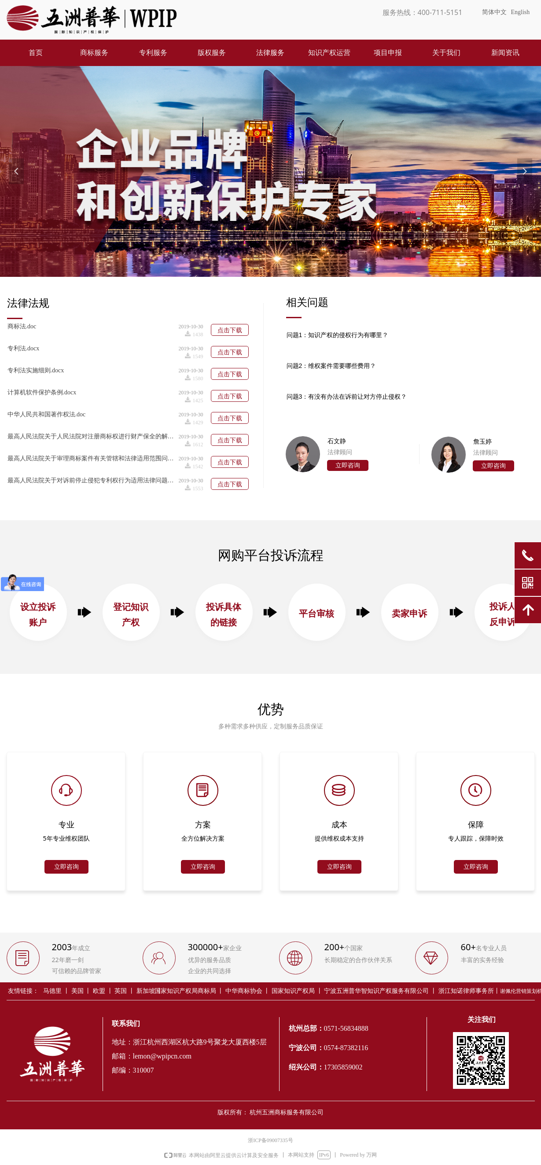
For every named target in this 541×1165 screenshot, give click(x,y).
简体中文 (494, 12)
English (520, 12)
